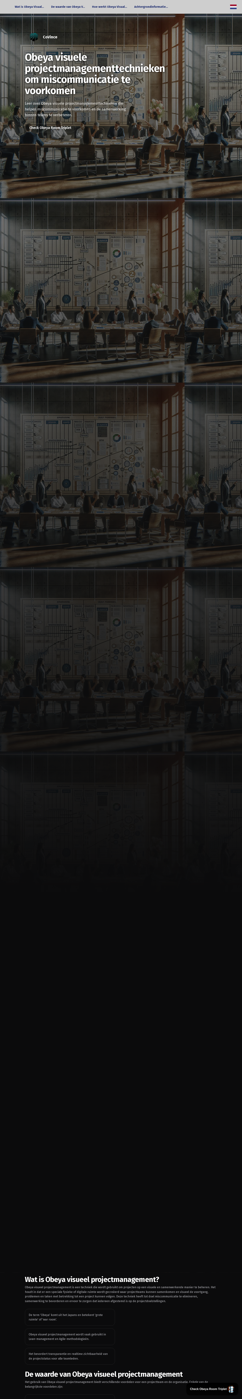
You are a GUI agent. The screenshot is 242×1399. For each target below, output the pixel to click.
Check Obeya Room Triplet (50, 128)
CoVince (50, 37)
